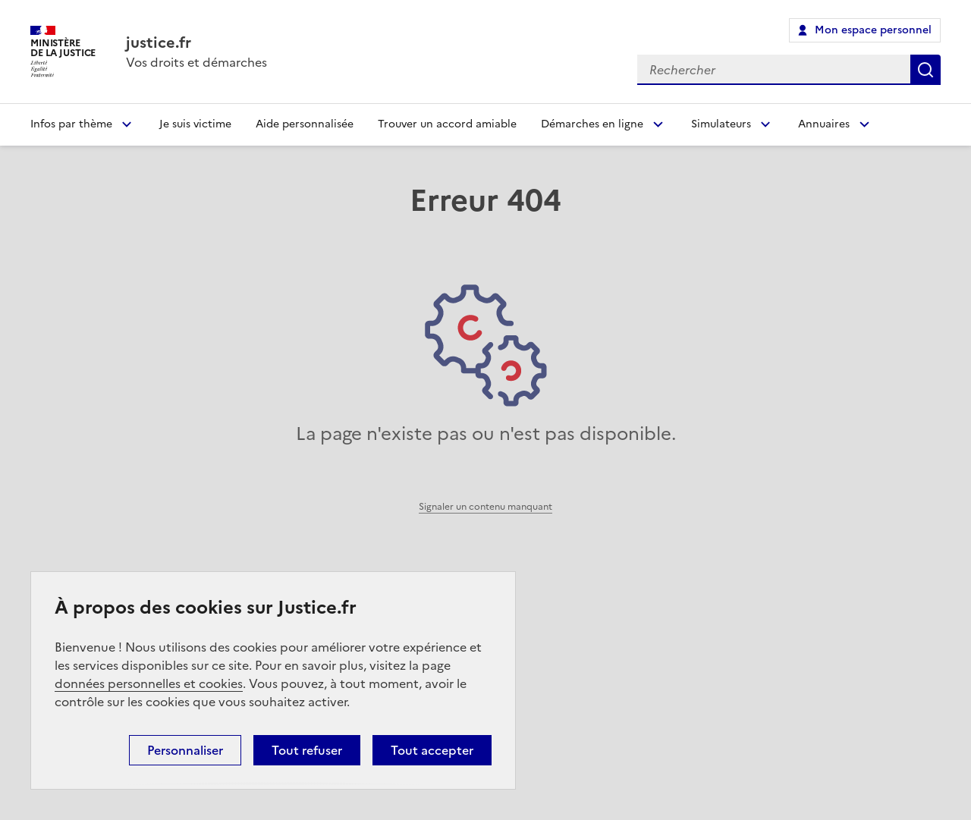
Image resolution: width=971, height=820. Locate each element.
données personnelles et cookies (149, 683)
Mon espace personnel (873, 30)
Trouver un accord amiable (447, 124)
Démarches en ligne (592, 124)
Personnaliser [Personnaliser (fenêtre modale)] (185, 750)
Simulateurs (721, 124)
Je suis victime (195, 124)
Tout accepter (432, 750)
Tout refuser (307, 750)
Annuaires (824, 124)
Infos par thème (71, 124)
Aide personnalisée (305, 124)
